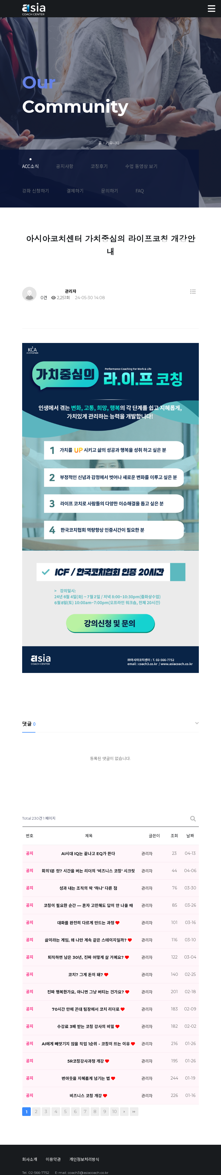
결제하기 (75, 190)
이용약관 (53, 1098)
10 (114, 1050)
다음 (124, 1050)
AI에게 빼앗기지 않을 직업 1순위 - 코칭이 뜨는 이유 (86, 982)
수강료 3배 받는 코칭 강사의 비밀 (86, 964)
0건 (43, 297)
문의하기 (109, 190)
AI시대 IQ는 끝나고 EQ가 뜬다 (88, 792)
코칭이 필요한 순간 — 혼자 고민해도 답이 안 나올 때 (88, 843)
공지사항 (64, 166)
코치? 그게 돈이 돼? (86, 913)
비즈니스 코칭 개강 (86, 1034)
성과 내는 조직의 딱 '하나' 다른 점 (88, 826)
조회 (174, 774)
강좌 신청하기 (35, 190)
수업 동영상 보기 (141, 166)
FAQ (140, 190)
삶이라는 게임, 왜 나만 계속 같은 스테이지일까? (86, 878)
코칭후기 (99, 166)
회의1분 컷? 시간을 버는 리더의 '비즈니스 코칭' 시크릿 (88, 809)
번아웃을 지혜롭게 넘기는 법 (86, 1016)
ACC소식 (30, 166)
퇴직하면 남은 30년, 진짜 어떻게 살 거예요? (86, 895)
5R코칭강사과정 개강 (86, 999)
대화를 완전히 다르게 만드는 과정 (86, 861)
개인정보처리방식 (84, 1098)
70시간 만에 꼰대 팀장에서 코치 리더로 (86, 947)
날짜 (190, 774)
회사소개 (29, 1098)
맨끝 (134, 1050)
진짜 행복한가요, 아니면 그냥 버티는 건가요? (86, 930)
